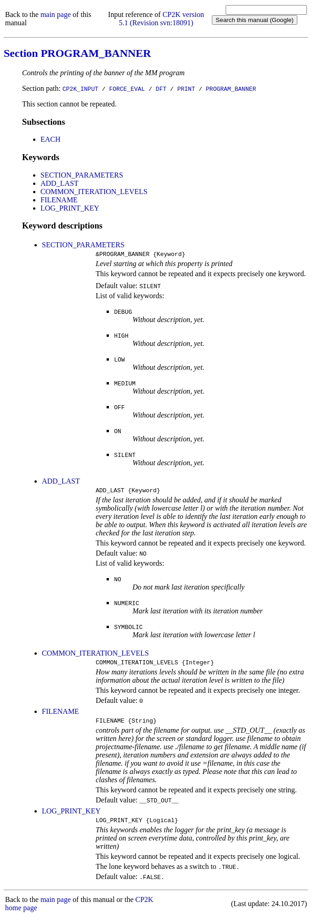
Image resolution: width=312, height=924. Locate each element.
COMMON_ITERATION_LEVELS (93, 191)
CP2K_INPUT (80, 88)
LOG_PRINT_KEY (69, 208)
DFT (161, 88)
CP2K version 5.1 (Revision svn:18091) (161, 19)
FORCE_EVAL (127, 88)
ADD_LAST (59, 183)
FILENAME (59, 200)
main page (55, 14)
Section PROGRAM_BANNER (77, 53)
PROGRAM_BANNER (231, 88)
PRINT (186, 88)
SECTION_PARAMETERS (81, 175)
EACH (50, 139)
